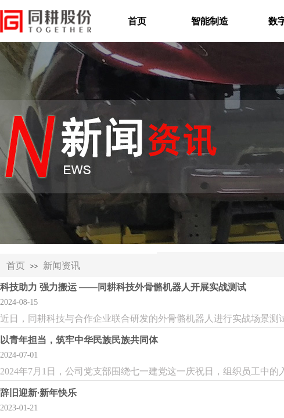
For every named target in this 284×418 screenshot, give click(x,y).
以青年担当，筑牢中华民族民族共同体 (79, 340)
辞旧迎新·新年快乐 (38, 393)
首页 (137, 21)
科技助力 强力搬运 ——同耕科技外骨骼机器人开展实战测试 (123, 287)
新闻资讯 (61, 266)
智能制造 (209, 21)
